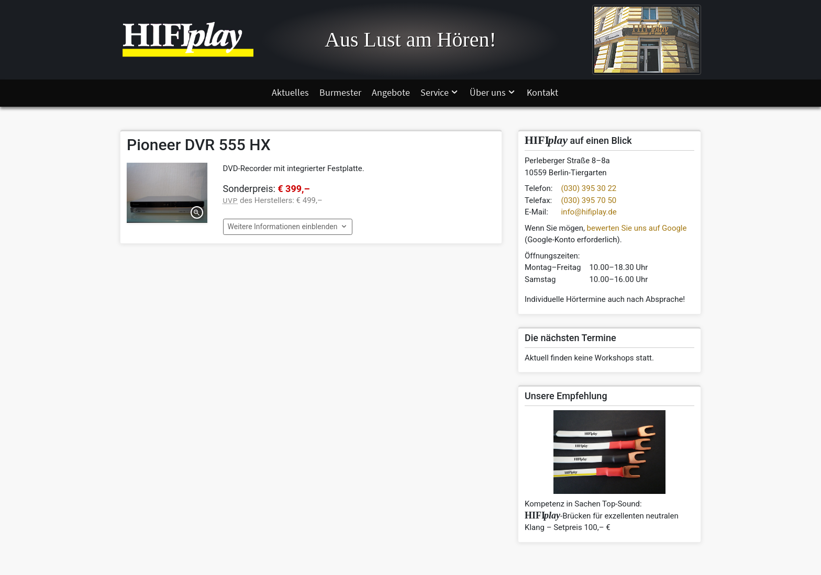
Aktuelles (290, 92)
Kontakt (542, 92)
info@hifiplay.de (588, 212)
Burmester (340, 92)
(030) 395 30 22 (588, 188)
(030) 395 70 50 (588, 200)
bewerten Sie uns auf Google (637, 228)
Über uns (493, 92)
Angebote (391, 92)
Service (439, 92)
